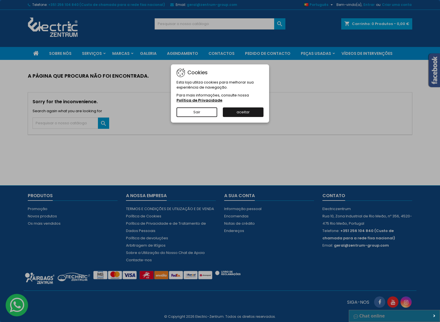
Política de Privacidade (199, 100)
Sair (196, 112)
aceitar (243, 112)
